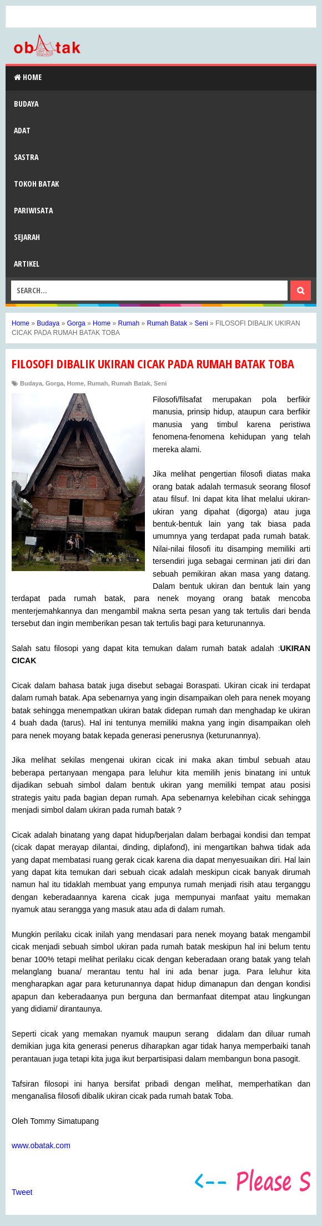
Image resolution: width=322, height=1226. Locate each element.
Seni (160, 383)
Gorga (54, 383)
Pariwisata (33, 210)
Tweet (22, 1192)
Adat (22, 130)
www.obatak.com (41, 1145)
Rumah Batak (131, 383)
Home (28, 77)
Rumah (97, 383)
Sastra (26, 157)
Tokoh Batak (36, 183)
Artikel (26, 263)
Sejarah (27, 237)
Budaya (26, 103)
